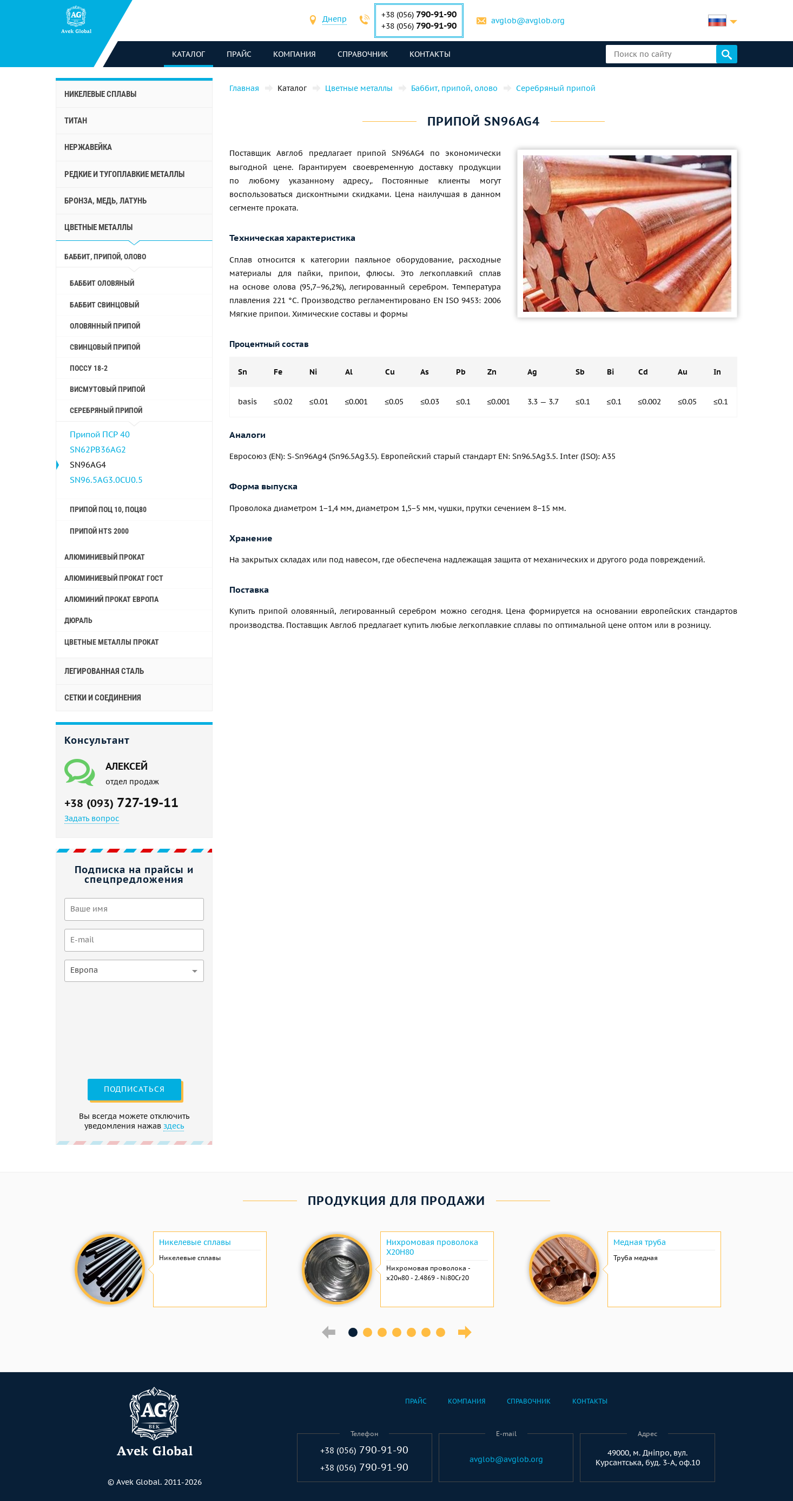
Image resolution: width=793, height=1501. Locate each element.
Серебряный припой (106, 410)
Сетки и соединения (102, 698)
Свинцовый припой (105, 347)
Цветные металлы (98, 227)
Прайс (239, 54)
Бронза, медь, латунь (105, 201)
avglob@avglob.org (528, 20)
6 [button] (426, 1332)
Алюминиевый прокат (104, 557)
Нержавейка (88, 147)
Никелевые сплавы (100, 94)
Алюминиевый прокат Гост (113, 578)
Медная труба (639, 1242)
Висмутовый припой (107, 389)
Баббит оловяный (102, 283)
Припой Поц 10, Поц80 (108, 509)
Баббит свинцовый (104, 304)
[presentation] (108, 1029)
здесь (173, 1126)
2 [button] (367, 1332)
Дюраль (78, 620)
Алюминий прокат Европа (111, 599)
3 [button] (382, 1332)
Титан (75, 121)
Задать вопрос (91, 818)
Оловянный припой (105, 326)
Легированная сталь (104, 671)
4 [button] (396, 1332)
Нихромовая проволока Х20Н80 (432, 1247)
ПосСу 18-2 (89, 368)
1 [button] (353, 1332)
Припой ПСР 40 (100, 434)
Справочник (363, 54)
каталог (188, 54)
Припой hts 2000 (99, 531)
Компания (294, 54)
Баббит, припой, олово (105, 256)
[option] (169, 1269)
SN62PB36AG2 (98, 449)
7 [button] (440, 1332)
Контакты (430, 54)
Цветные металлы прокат (111, 642)
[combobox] (334, 20)
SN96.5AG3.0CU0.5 (106, 480)
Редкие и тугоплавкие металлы (124, 174)
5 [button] (411, 1332)
